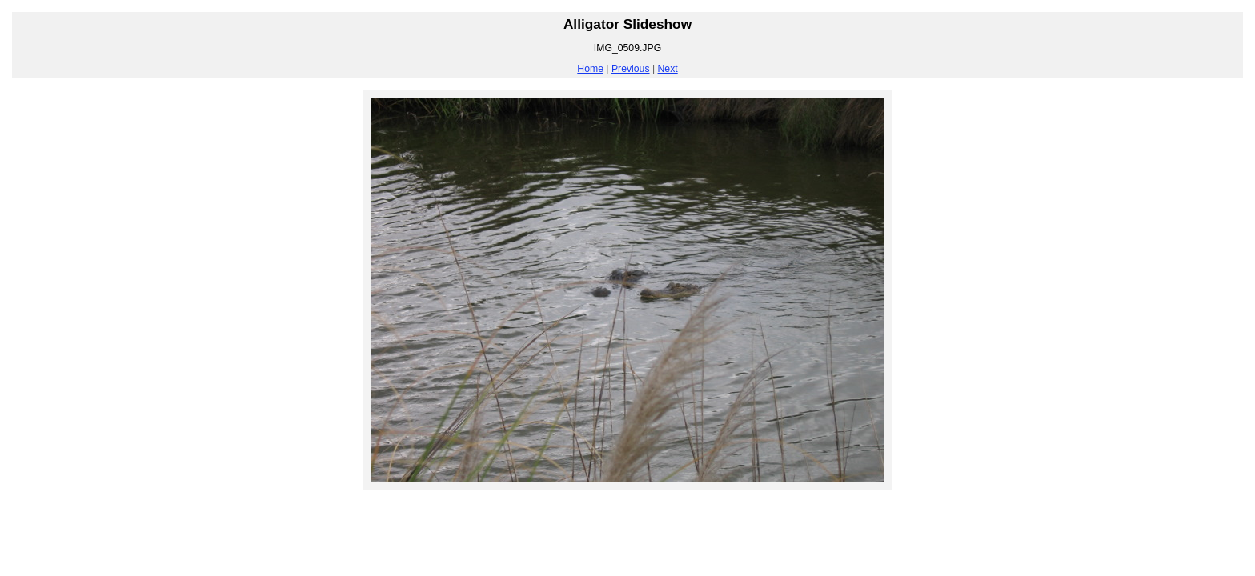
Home (590, 68)
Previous (630, 68)
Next (668, 68)
